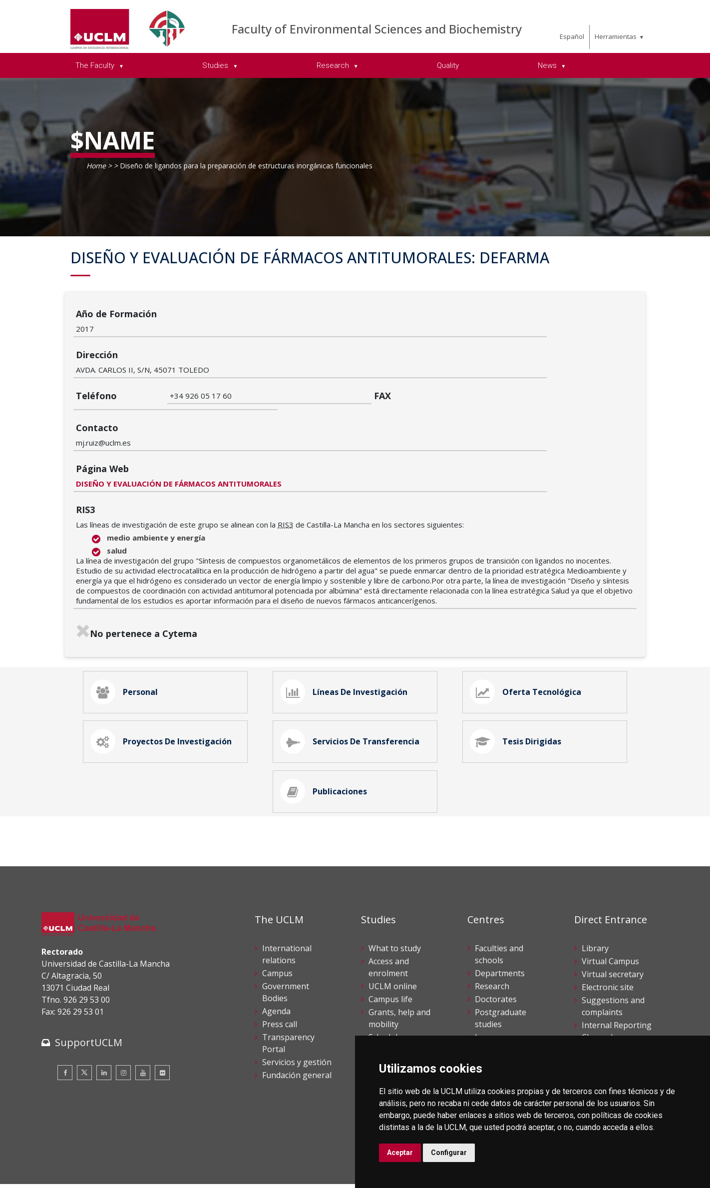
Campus (277, 925)
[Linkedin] (103, 1025)
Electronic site (608, 939)
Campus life (390, 951)
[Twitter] (84, 1025)
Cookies (97, 1162)
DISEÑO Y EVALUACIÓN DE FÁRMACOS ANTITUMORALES (272, 418)
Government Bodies (285, 944)
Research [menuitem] (334, 65)
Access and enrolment (388, 919)
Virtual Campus (610, 913)
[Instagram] (123, 1025)
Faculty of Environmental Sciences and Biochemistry (377, 28)
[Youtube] (142, 1025)
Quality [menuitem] (448, 65)
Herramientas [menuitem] (616, 36)
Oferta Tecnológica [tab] (528, 628)
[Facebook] (64, 1025)
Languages (496, 989)
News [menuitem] (548, 65)
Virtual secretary (613, 926)
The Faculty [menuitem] (95, 65)
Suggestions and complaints (613, 958)
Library (595, 900)
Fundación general (297, 1027)
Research (492, 938)
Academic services (401, 1002)
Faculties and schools (499, 906)
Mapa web (157, 1173)
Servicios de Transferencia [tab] (352, 684)
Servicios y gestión (297, 1014)
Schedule (385, 989)
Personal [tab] (127, 628)
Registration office (616, 1027)
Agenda (276, 963)
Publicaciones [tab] (326, 740)
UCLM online (392, 938)
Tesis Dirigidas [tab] (518, 684)
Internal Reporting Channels (617, 983)
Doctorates (496, 951)
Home (96, 165)
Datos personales (146, 1162)
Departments (500, 925)
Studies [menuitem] (216, 65)
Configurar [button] (449, 1153)
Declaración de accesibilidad (86, 1173)
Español (572, 36)
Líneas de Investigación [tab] (346, 628)
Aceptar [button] (400, 1153)
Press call (279, 976)
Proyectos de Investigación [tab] (164, 684)
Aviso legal (58, 1162)
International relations (287, 906)
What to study (394, 900)
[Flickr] (162, 1025)
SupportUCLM (88, 995)
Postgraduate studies (500, 970)
